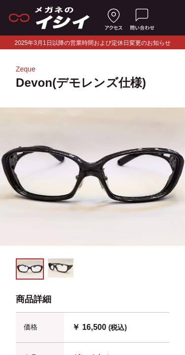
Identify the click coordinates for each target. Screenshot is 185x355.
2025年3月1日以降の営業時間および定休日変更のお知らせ (92, 42)
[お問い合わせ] (142, 17)
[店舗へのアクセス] (113, 17)
